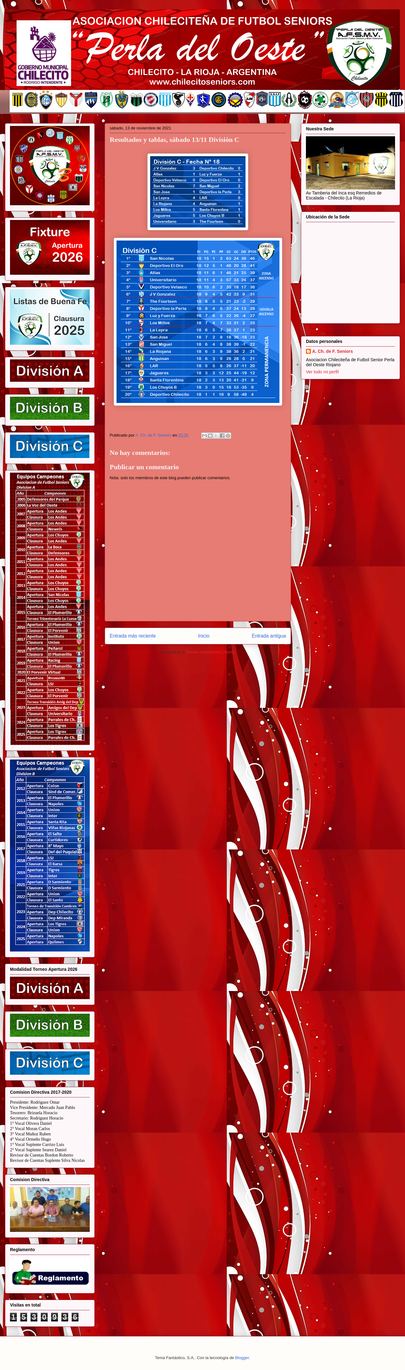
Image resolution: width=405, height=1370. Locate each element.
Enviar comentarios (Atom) (211, 652)
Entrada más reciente (133, 635)
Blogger (242, 1357)
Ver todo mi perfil (322, 371)
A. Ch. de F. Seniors (332, 351)
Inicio (203, 635)
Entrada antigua (269, 635)
